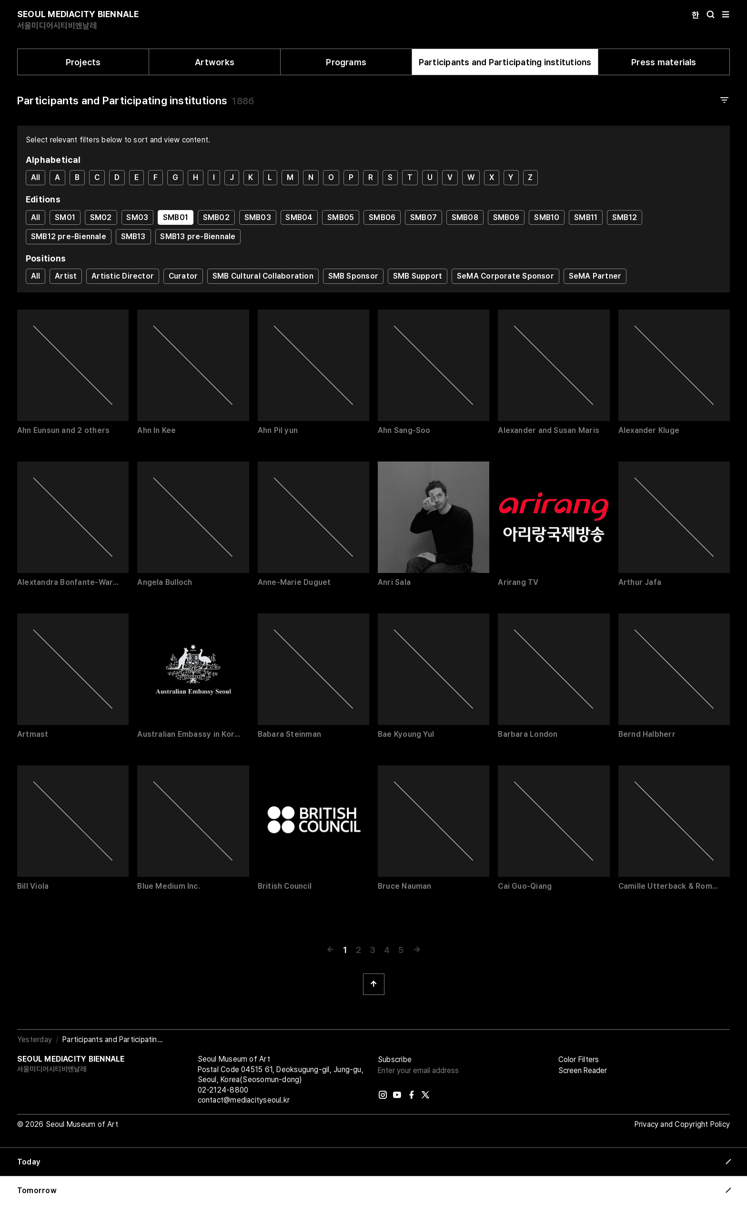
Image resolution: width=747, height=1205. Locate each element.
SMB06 (382, 217)
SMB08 (465, 217)
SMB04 (299, 217)
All (35, 177)
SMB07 (423, 217)
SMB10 (546, 217)
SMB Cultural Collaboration (262, 276)
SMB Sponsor (353, 276)
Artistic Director (122, 276)
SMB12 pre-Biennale (68, 236)
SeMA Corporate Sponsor (505, 276)
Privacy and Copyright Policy (682, 1124)
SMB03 (257, 217)
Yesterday (34, 1039)
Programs (346, 62)
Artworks (214, 62)
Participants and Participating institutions (505, 62)
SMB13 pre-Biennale (197, 236)
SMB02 (216, 217)
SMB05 (340, 217)
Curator (183, 276)
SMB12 (624, 217)
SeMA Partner (595, 276)
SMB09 (506, 217)
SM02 (101, 217)
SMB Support (417, 276)
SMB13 (133, 236)
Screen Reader (582, 1070)
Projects (83, 62)
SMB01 (175, 217)
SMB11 (585, 217)
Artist (66, 276)
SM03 (137, 217)
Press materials (663, 62)
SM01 (65, 217)
